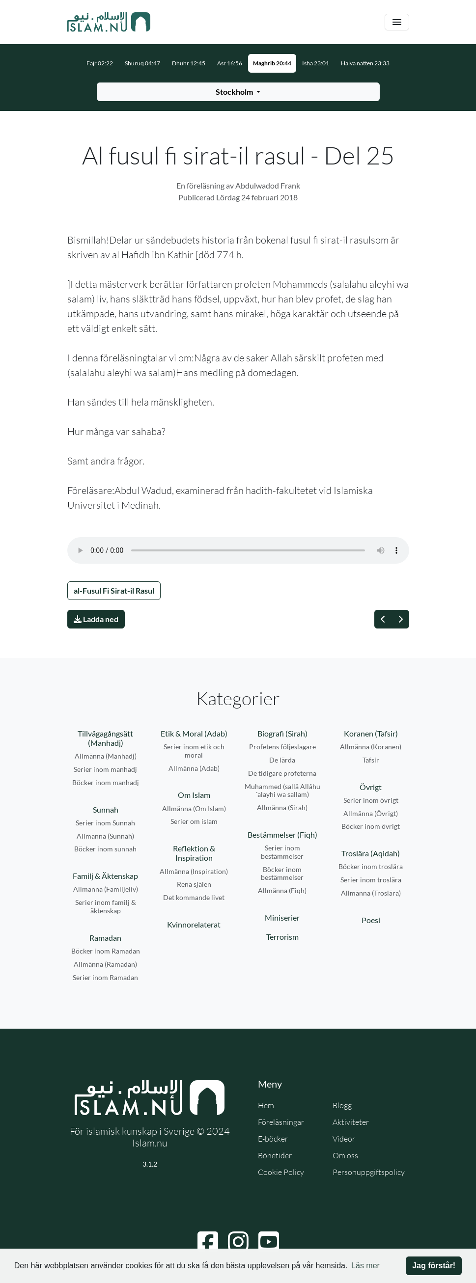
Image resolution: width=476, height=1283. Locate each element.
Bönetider (275, 1155)
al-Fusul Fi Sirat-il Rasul (114, 590)
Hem (266, 1105)
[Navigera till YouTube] (268, 1242)
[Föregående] (383, 619)
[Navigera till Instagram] (238, 1242)
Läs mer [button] (365, 1265)
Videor (344, 1139)
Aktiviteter (351, 1122)
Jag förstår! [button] (433, 1265)
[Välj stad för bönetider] (238, 91)
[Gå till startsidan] (109, 22)
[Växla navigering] (397, 22)
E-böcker (273, 1139)
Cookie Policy (281, 1172)
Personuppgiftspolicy (369, 1172)
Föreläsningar (281, 1122)
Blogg (342, 1105)
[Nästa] (400, 619)
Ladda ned (96, 619)
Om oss (345, 1155)
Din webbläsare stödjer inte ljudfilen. (238, 550)
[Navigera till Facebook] (207, 1242)
